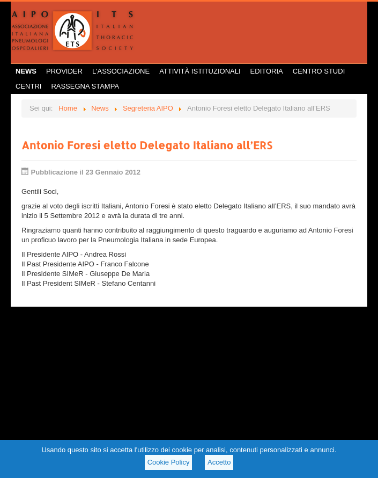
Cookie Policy (168, 462)
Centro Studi (319, 71)
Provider (64, 71)
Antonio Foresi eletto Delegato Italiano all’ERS (146, 145)
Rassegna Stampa (85, 86)
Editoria (266, 71)
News (26, 71)
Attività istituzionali (199, 71)
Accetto (219, 462)
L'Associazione (121, 71)
